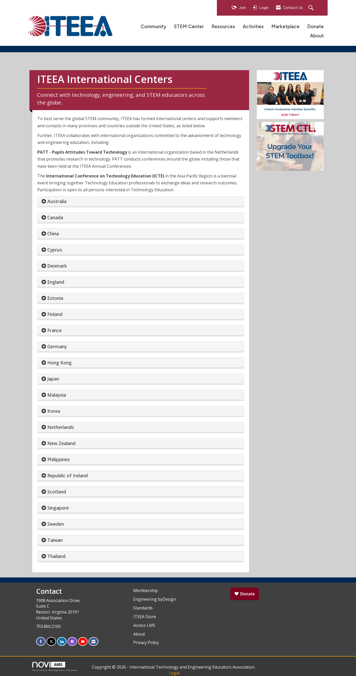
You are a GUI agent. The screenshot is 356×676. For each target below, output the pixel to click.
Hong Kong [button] (59, 363)
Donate (315, 26)
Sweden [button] (55, 524)
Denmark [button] (57, 266)
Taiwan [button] (55, 540)
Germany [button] (57, 346)
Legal (174, 673)
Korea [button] (53, 411)
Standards (143, 608)
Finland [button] (54, 314)
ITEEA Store (144, 616)
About (317, 36)
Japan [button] (53, 379)
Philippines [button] (58, 459)
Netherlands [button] (60, 427)
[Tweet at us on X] (51, 641)
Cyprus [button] (54, 250)
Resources (223, 26)
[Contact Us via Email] (93, 641)
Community (153, 26)
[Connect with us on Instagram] (72, 641)
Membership (145, 590)
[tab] (141, 201)
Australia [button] (56, 201)
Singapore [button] (58, 508)
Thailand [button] (56, 556)
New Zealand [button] (61, 443)
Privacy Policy (146, 642)
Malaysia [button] (56, 395)
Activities (253, 26)
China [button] (53, 233)
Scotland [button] (56, 492)
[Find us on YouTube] (82, 641)
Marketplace (285, 26)
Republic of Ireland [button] (67, 475)
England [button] (55, 282)
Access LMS (144, 625)
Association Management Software (55, 666)
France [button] (54, 330)
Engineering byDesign (154, 599)
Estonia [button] (55, 298)
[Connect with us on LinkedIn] (61, 641)
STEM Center (189, 26)
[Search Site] (311, 8)
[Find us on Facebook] (41, 641)
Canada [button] (55, 217)
